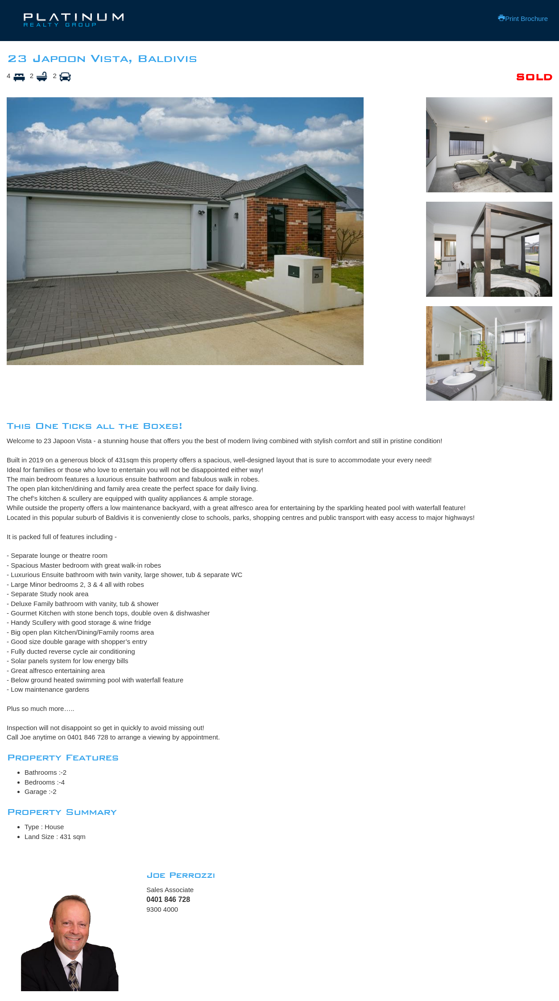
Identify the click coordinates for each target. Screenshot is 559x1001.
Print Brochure (523, 18)
